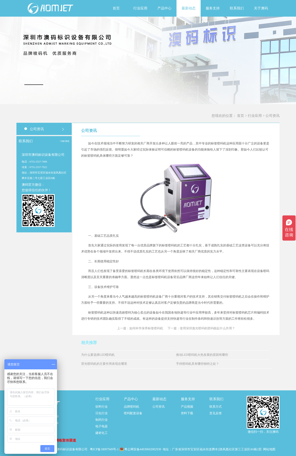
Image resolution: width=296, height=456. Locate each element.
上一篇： (140, 328)
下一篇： (201, 328)
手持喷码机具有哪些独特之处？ (197, 363)
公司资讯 (273, 116)
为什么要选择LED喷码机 (98, 354)
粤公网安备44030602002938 (143, 449)
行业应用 (255, 116)
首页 (116, 8)
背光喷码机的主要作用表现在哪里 (104, 363)
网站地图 (269, 449)
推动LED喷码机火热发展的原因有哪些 (202, 354)
